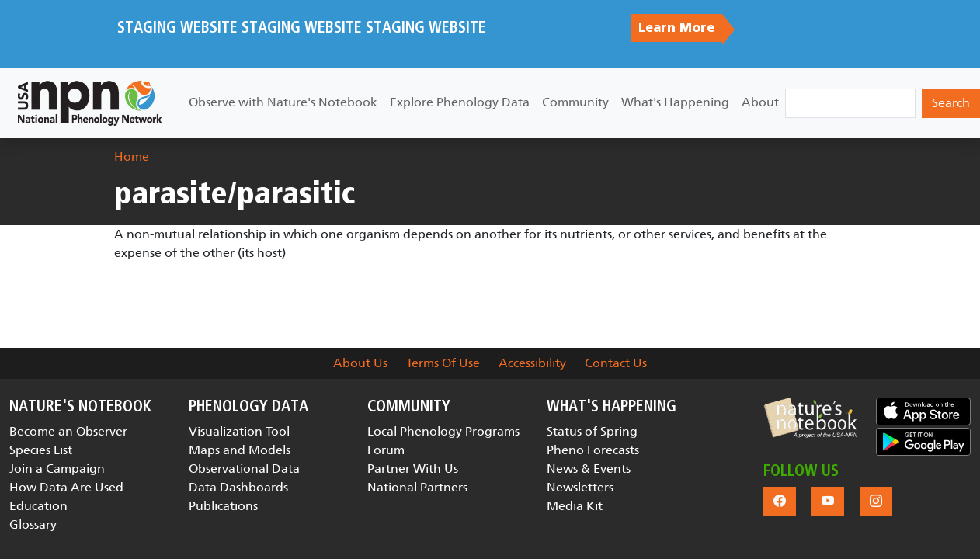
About (760, 102)
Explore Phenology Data (460, 102)
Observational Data (244, 468)
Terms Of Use (443, 363)
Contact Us (616, 363)
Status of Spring (592, 431)
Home (131, 156)
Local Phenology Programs (443, 431)
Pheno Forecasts (593, 450)
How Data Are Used (66, 487)
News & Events (589, 468)
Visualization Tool (239, 431)
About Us (360, 363)
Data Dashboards (238, 487)
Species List (40, 450)
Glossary (33, 524)
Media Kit (575, 505)
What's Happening (675, 102)
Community (575, 102)
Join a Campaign (57, 468)
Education (38, 505)
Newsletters (580, 487)
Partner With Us (412, 468)
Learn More (676, 28)
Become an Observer (68, 431)
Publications (223, 505)
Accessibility (532, 363)
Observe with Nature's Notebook (283, 102)
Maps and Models (239, 450)
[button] (810, 418)
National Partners (417, 487)
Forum (386, 450)
